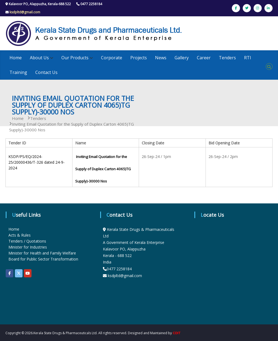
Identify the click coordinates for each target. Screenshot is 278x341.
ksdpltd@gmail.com (25, 12)
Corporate (111, 58)
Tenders (227, 58)
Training (18, 72)
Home (16, 58)
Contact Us (46, 72)
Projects (138, 58)
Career (204, 58)
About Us (39, 58)
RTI (247, 58)
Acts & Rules (19, 235)
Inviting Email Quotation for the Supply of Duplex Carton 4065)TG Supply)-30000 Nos (103, 169)
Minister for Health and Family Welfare (42, 253)
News (160, 58)
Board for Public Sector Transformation (43, 259)
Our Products (75, 58)
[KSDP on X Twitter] (19, 273)
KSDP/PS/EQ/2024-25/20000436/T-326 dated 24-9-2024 (36, 162)
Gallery (182, 58)
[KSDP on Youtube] (27, 273)
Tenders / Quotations (27, 241)
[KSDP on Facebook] (9, 273)
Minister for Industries (27, 247)
